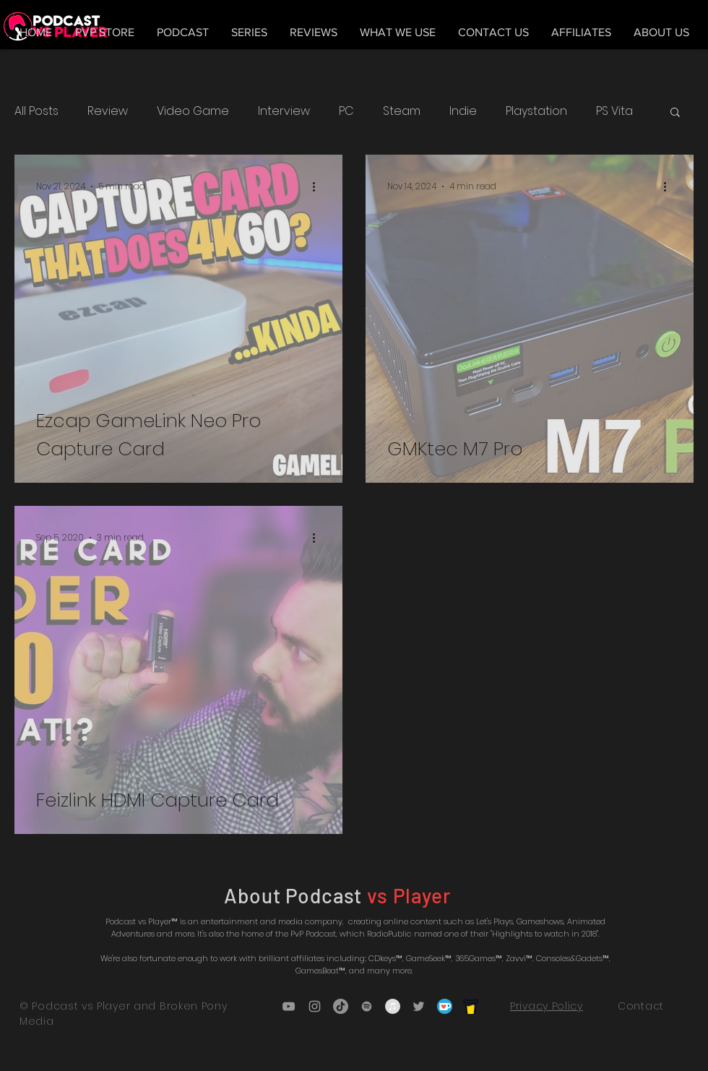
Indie (463, 111)
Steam (401, 111)
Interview (284, 111)
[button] (675, 113)
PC (346, 111)
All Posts (36, 111)
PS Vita (614, 111)
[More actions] (318, 186)
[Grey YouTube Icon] (288, 1006)
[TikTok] (340, 1006)
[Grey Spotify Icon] (366, 1006)
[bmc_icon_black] (470, 1006)
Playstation (536, 111)
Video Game (193, 111)
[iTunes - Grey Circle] (392, 1006)
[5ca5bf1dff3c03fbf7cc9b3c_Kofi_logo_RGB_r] (444, 1006)
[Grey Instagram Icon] (314, 1006)
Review (107, 111)
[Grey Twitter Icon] (418, 1006)
